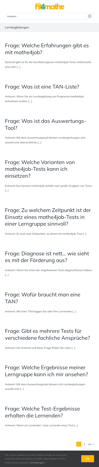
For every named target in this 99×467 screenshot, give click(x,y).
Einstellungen (38, 462)
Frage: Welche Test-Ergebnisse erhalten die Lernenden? (42, 412)
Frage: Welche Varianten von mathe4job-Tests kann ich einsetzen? (40, 169)
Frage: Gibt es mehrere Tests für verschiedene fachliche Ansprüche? (47, 334)
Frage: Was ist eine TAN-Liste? (42, 86)
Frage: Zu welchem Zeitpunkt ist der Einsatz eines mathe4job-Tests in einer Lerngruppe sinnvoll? (48, 217)
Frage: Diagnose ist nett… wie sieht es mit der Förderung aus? (47, 257)
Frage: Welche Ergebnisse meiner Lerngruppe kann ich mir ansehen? (46, 371)
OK (87, 458)
